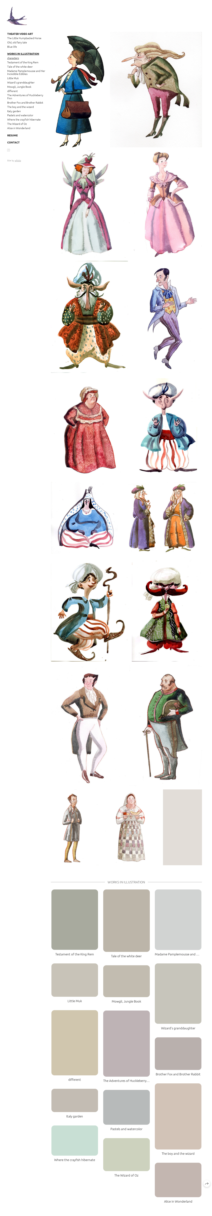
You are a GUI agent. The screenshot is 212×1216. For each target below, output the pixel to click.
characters (13, 58)
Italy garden (14, 111)
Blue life (12, 46)
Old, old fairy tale (17, 42)
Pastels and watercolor (20, 115)
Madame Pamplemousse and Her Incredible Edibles (26, 72)
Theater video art (20, 33)
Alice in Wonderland (18, 128)
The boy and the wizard (20, 107)
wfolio (18, 160)
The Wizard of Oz (17, 124)
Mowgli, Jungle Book (19, 86)
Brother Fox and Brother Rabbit (25, 102)
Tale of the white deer (20, 66)
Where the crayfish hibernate (24, 119)
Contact (13, 142)
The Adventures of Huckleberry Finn (25, 96)
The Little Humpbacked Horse (24, 38)
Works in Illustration (23, 53)
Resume (12, 135)
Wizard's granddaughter (21, 82)
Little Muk (13, 78)
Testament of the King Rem (22, 62)
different (12, 91)
